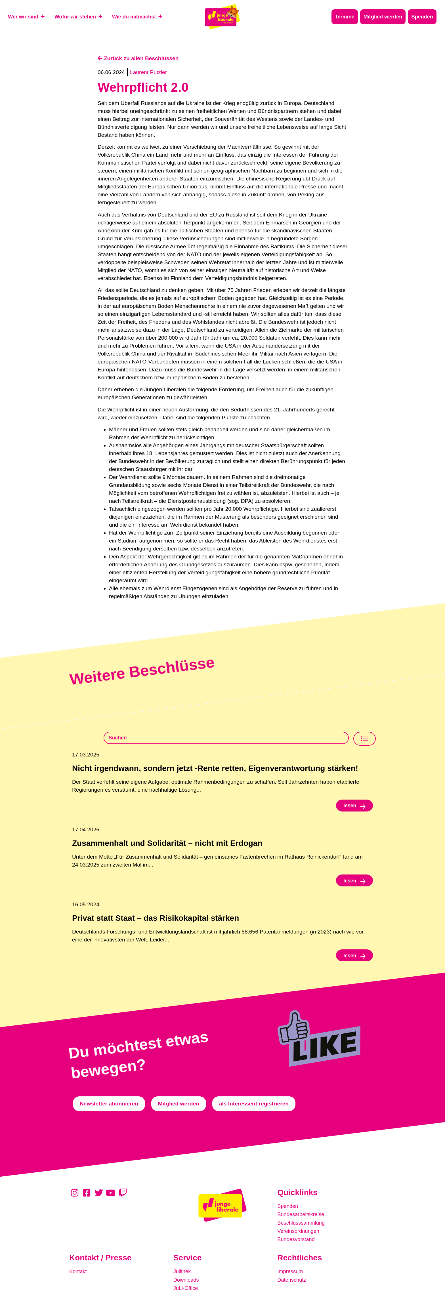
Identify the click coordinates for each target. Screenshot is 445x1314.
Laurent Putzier (148, 72)
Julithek (182, 1273)
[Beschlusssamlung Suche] (226, 738)
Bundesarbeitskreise (302, 1217)
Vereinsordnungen (299, 1233)
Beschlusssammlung (302, 1225)
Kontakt (78, 1273)
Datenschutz (292, 1281)
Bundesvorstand (297, 1241)
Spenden (288, 1209)
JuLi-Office (186, 1289)
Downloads (186, 1281)
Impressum (290, 1273)
